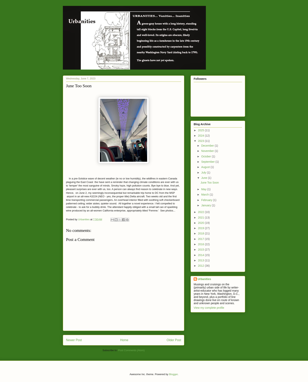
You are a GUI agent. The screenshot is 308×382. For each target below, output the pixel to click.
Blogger (173, 374)
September (208, 161)
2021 (201, 217)
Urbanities (204, 279)
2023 (201, 140)
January (206, 205)
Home (124, 340)
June (204, 177)
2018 (201, 233)
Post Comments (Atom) (131, 350)
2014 (201, 255)
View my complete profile (209, 307)
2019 (201, 228)
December (207, 145)
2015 (201, 249)
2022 (201, 212)
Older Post (174, 340)
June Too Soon (210, 182)
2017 (201, 239)
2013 (201, 260)
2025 (201, 130)
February (207, 200)
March (205, 194)
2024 (201, 135)
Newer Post (74, 340)
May (204, 189)
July (204, 172)
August (205, 167)
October (206, 156)
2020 (201, 222)
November (207, 150)
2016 (201, 244)
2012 (201, 265)
